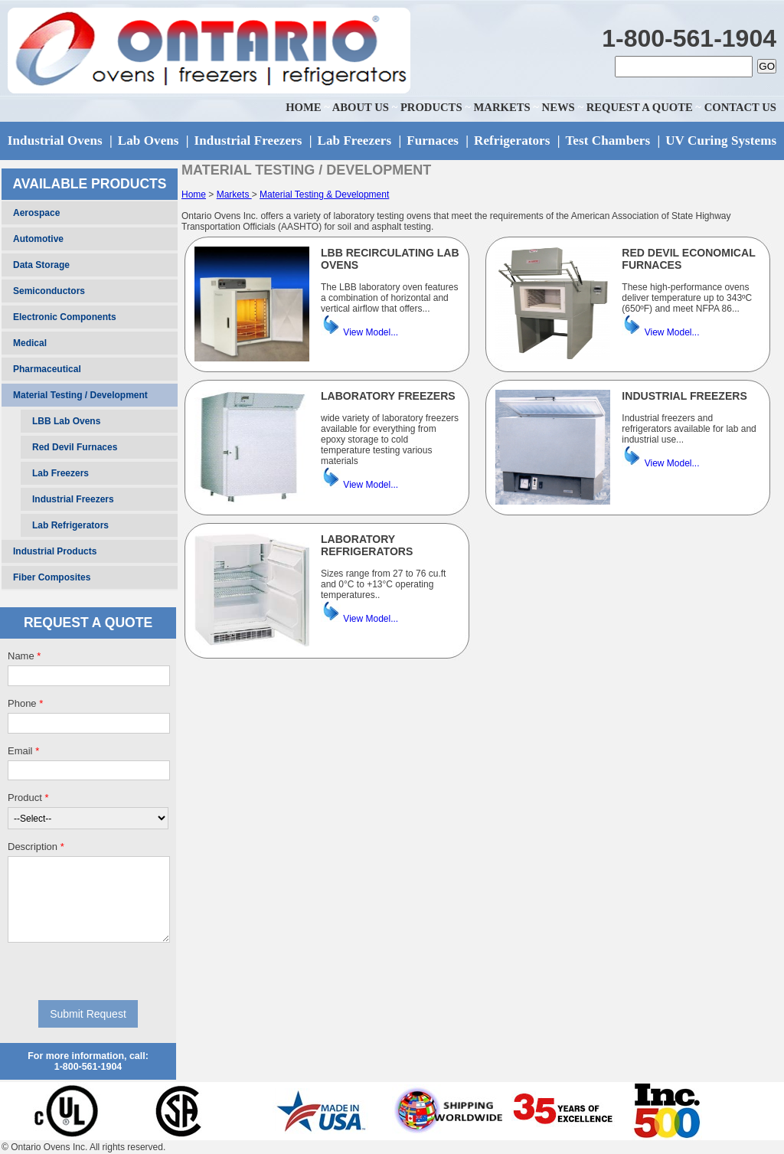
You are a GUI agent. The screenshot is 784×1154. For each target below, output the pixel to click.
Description (36, 846)
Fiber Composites (51, 577)
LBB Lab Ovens (66, 421)
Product (28, 797)
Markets (234, 194)
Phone (25, 703)
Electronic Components (64, 317)
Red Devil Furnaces (74, 447)
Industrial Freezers (73, 499)
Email (23, 751)
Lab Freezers (60, 473)
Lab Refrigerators (70, 525)
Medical (30, 343)
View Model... (370, 332)
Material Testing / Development (80, 395)
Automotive (38, 239)
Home (193, 194)
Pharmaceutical (47, 369)
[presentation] (88, 971)
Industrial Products (54, 551)
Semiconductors (49, 291)
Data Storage (41, 265)
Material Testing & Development (324, 194)
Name (24, 656)
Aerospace (36, 213)
